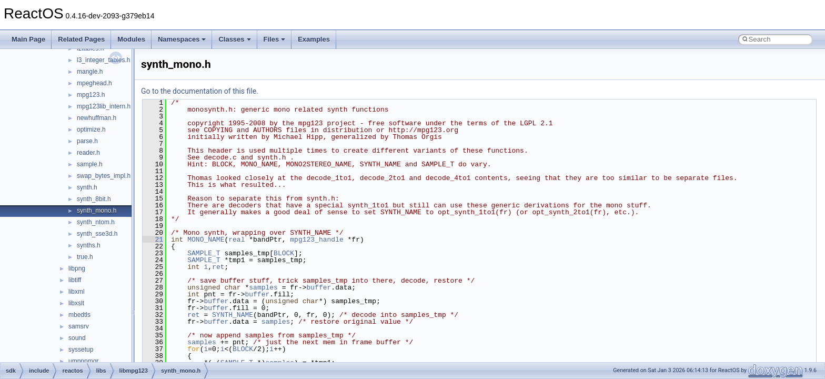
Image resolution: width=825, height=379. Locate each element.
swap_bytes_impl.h (103, 175)
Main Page (28, 39)
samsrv (78, 326)
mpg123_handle (316, 239)
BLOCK (284, 253)
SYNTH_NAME (232, 315)
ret (218, 267)
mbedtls (79, 314)
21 (153, 239)
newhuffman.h (96, 118)
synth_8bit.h (94, 199)
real (236, 239)
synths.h (88, 245)
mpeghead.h (94, 83)
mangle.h (90, 71)
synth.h (87, 187)
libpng (76, 268)
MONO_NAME (205, 239)
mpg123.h (91, 94)
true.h (85, 257)
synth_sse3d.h (97, 233)
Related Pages (81, 39)
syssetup (80, 349)
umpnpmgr (83, 361)
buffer (318, 287)
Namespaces (182, 39)
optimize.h (91, 129)
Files (275, 39)
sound (77, 338)
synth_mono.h (96, 210)
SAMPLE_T (203, 253)
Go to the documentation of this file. (199, 91)
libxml (76, 291)
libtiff (74, 280)
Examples (314, 39)
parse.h (87, 141)
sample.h (90, 164)
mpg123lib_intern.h (103, 106)
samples (263, 287)
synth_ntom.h (96, 222)
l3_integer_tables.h (103, 60)
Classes (234, 39)
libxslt (76, 303)
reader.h (88, 152)
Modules (131, 39)
